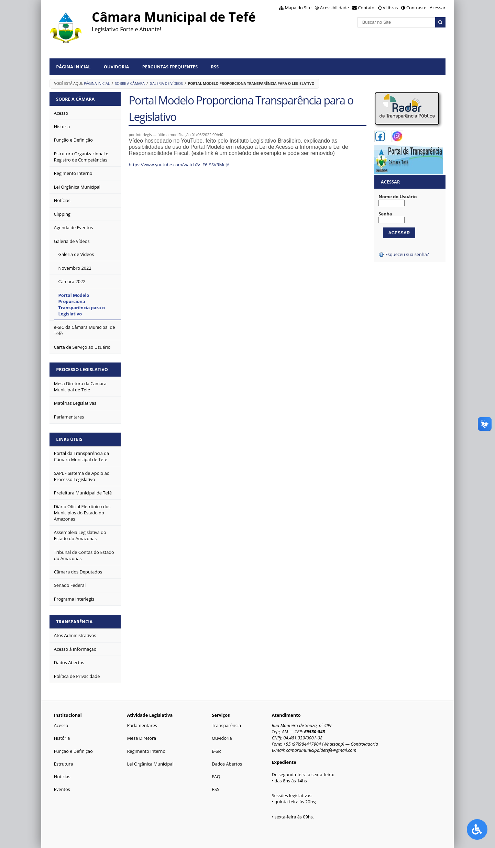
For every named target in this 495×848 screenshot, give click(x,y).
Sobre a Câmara (130, 83)
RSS (215, 67)
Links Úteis (69, 439)
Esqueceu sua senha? (403, 254)
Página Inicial (73, 67)
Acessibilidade (334, 7)
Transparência (74, 621)
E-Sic (216, 751)
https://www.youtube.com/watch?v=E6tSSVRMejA (179, 164)
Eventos (62, 789)
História (62, 738)
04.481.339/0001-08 (302, 738)
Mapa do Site (298, 7)
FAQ (216, 776)
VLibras (390, 7)
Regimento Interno (146, 751)
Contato (366, 7)
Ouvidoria (116, 67)
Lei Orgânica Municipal (150, 764)
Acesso (61, 725)
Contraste (416, 7)
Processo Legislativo (82, 369)
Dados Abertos (227, 764)
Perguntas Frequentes (170, 67)
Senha (385, 214)
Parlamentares (142, 725)
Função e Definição (73, 751)
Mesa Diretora (141, 738)
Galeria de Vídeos (166, 83)
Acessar (438, 7)
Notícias (62, 776)
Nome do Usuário (397, 196)
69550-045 (314, 731)
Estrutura (63, 764)
